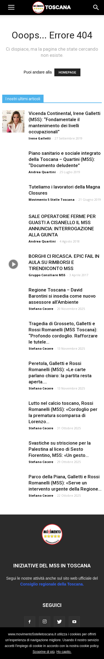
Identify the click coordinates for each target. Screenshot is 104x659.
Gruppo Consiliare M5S (47, 275)
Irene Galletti (40, 138)
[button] (96, 7)
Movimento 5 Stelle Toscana (52, 199)
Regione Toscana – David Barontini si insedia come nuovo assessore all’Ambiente (62, 296)
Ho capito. (64, 652)
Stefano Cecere (41, 309)
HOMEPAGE (67, 72)
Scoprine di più (43, 652)
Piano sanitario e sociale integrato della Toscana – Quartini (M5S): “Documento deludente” (65, 159)
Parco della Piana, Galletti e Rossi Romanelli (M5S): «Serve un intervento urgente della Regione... (65, 483)
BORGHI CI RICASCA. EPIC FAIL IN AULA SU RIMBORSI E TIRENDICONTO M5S (64, 262)
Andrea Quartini (42, 172)
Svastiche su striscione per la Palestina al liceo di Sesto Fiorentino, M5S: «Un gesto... (60, 449)
